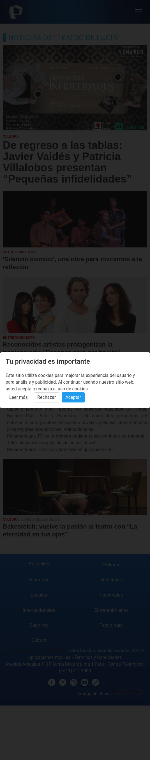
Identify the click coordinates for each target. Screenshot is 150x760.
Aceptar (73, 397)
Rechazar (46, 397)
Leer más (18, 397)
